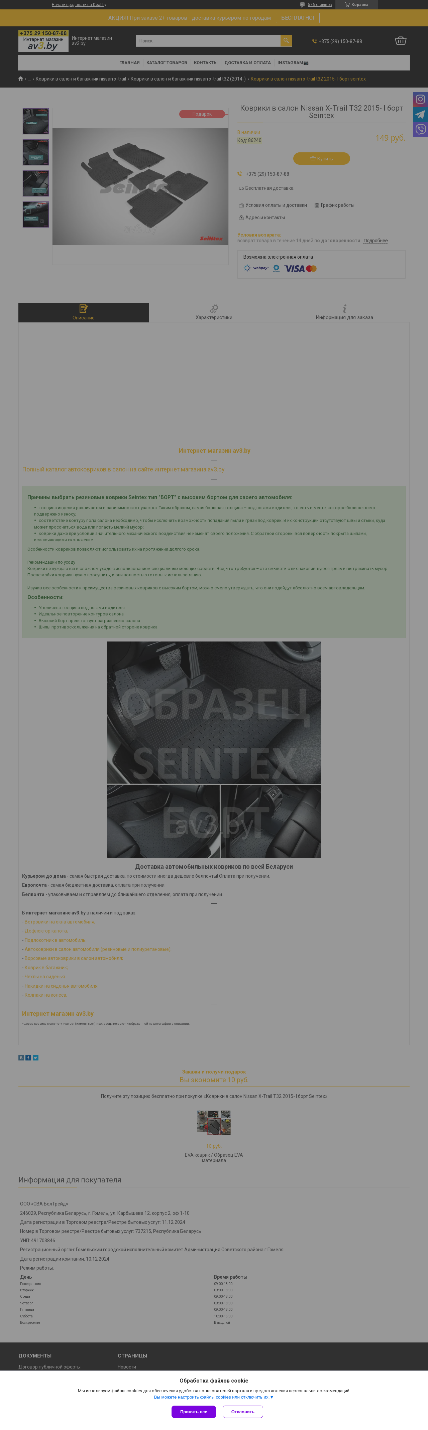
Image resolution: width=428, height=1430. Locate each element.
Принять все (193, 1411)
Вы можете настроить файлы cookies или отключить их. (212, 1397)
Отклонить (242, 1411)
